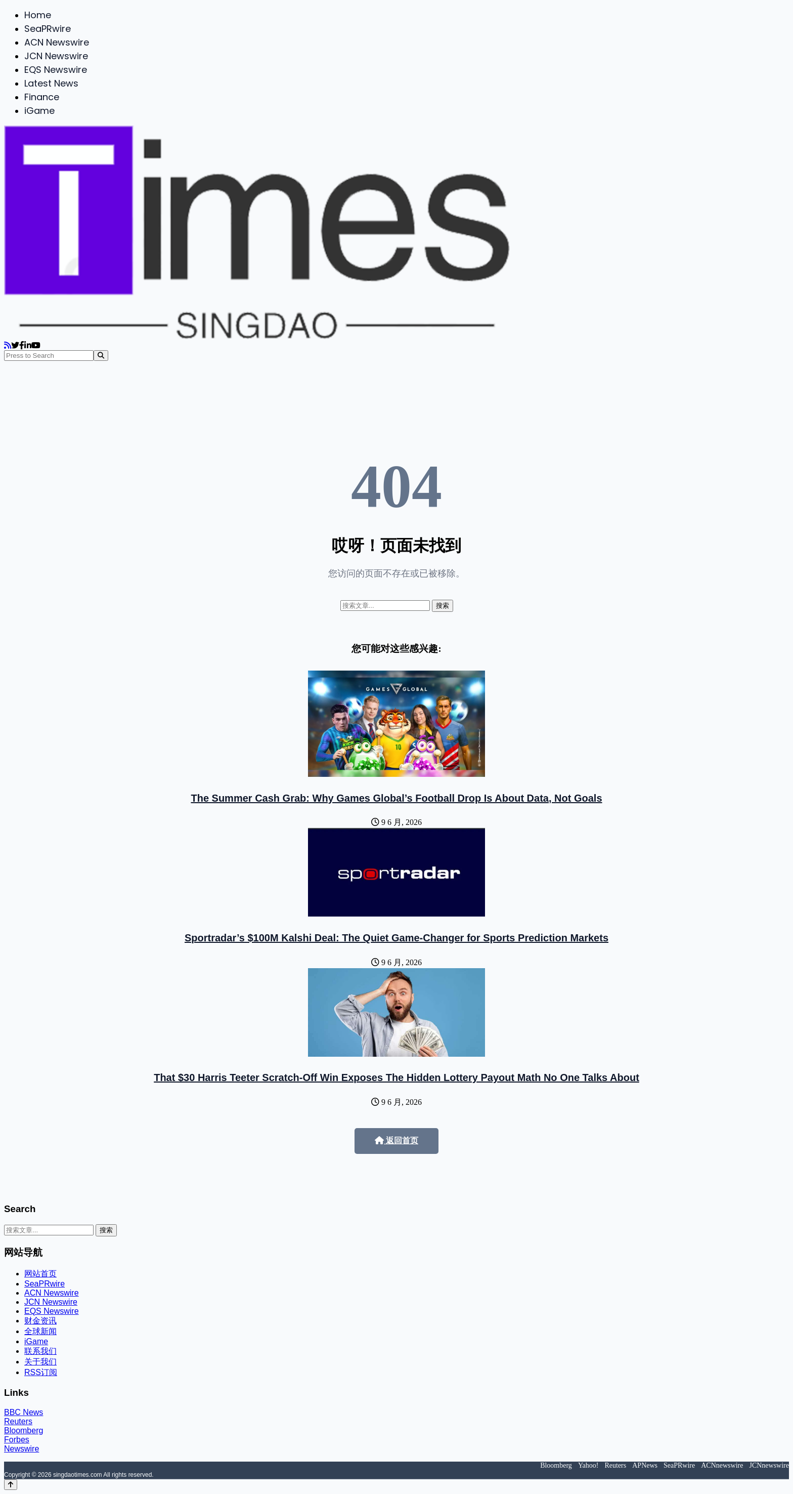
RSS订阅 (40, 1372)
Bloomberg (23, 1430)
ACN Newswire (56, 42)
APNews (644, 1465)
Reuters (18, 1421)
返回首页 (396, 1140)
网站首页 (40, 1273)
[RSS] (7, 345)
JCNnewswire (769, 1465)
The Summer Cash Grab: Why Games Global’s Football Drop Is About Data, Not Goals (396, 798)
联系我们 (40, 1351)
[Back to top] (10, 1484)
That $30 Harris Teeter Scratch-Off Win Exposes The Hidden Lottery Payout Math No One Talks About (396, 1077)
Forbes (16, 1439)
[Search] (101, 355)
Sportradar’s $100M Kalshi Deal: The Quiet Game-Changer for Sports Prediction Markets (396, 937)
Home (37, 15)
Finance (41, 97)
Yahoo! (588, 1465)
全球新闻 (40, 1331)
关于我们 (40, 1361)
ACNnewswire (722, 1465)
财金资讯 (40, 1320)
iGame (39, 110)
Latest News (51, 83)
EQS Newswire (55, 69)
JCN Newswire (56, 56)
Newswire (21, 1448)
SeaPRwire (47, 28)
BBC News (23, 1412)
